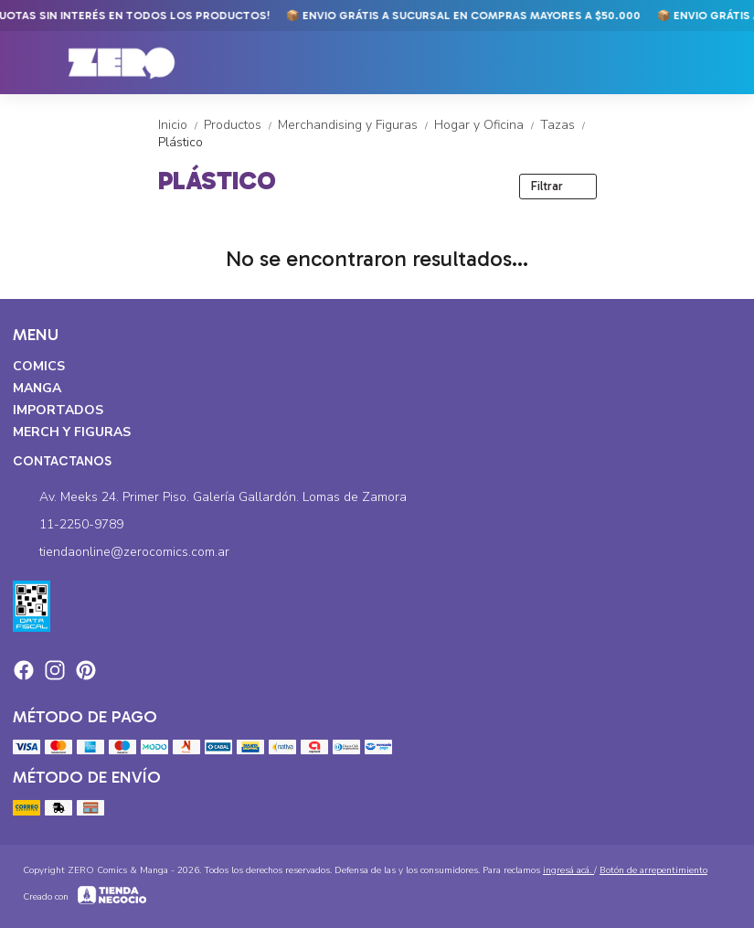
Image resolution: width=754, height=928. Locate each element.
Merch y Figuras (72, 432)
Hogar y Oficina (487, 124)
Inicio (181, 124)
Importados (58, 410)
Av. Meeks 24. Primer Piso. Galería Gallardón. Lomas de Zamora (210, 497)
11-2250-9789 (68, 525)
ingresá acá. (568, 870)
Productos (241, 124)
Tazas (564, 124)
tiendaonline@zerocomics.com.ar (121, 552)
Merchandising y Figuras (356, 124)
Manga (37, 388)
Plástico (180, 142)
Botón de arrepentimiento (653, 870)
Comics (39, 366)
